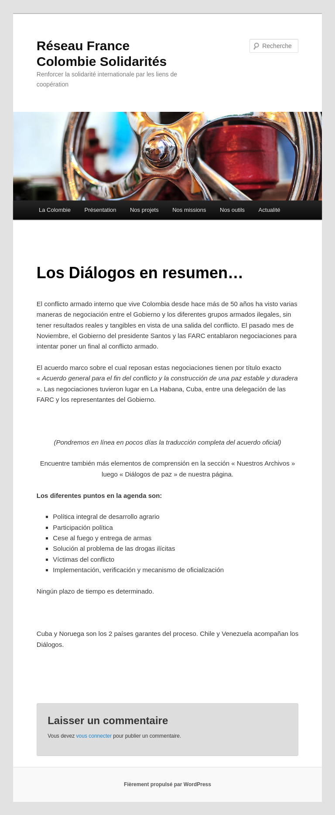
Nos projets (144, 210)
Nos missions (189, 210)
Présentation (100, 210)
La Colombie (55, 210)
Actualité (269, 210)
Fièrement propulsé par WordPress (167, 784)
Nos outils (232, 210)
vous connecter (94, 736)
